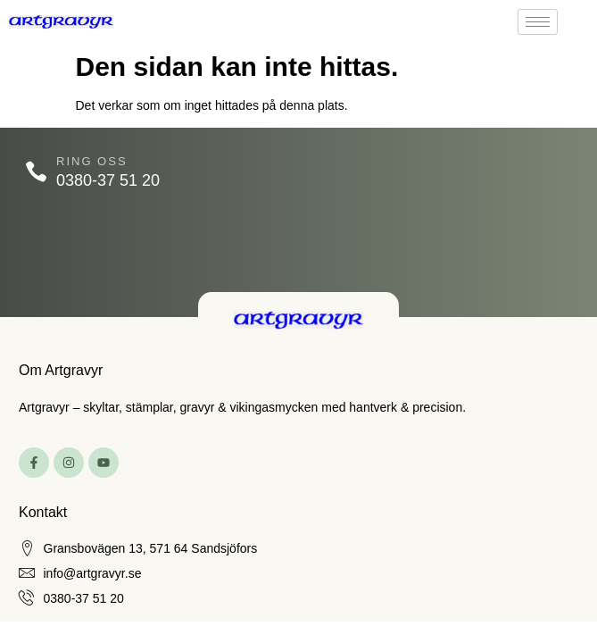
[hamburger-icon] (538, 22)
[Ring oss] (36, 172)
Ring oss (92, 161)
